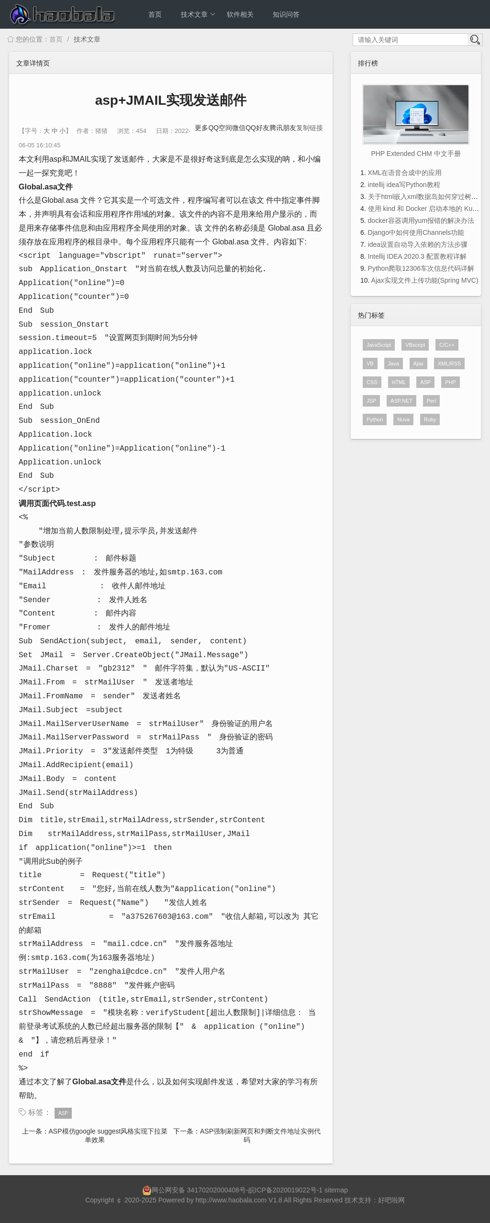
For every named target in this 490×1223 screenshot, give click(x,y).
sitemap (336, 1190)
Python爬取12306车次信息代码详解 (421, 268)
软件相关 (240, 14)
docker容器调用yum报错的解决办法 (421, 220)
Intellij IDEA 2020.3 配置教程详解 (417, 256)
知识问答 (286, 14)
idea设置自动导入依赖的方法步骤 (418, 244)
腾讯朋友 (282, 128)
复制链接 (309, 128)
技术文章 (198, 14)
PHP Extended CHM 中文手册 (415, 153)
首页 (155, 14)
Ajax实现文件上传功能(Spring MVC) (425, 280)
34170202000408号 (216, 1190)
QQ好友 (257, 128)
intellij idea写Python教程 (404, 184)
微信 (238, 128)
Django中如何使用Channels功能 (416, 232)
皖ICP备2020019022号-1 (285, 1190)
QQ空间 (220, 128)
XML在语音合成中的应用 (405, 172)
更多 (201, 128)
